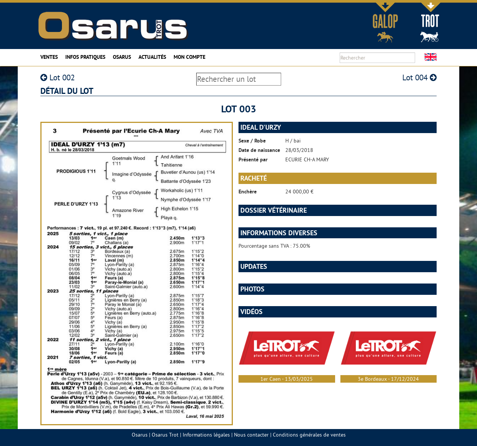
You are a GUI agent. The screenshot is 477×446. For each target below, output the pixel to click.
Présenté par (253, 159)
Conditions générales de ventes (309, 434)
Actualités (152, 57)
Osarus (122, 57)
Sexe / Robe (252, 140)
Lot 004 (419, 77)
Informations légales (206, 434)
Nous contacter (251, 434)
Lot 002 (57, 77)
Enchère (247, 191)
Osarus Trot (165, 434)
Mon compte (189, 57)
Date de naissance (259, 150)
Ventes (49, 57)
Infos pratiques (85, 57)
